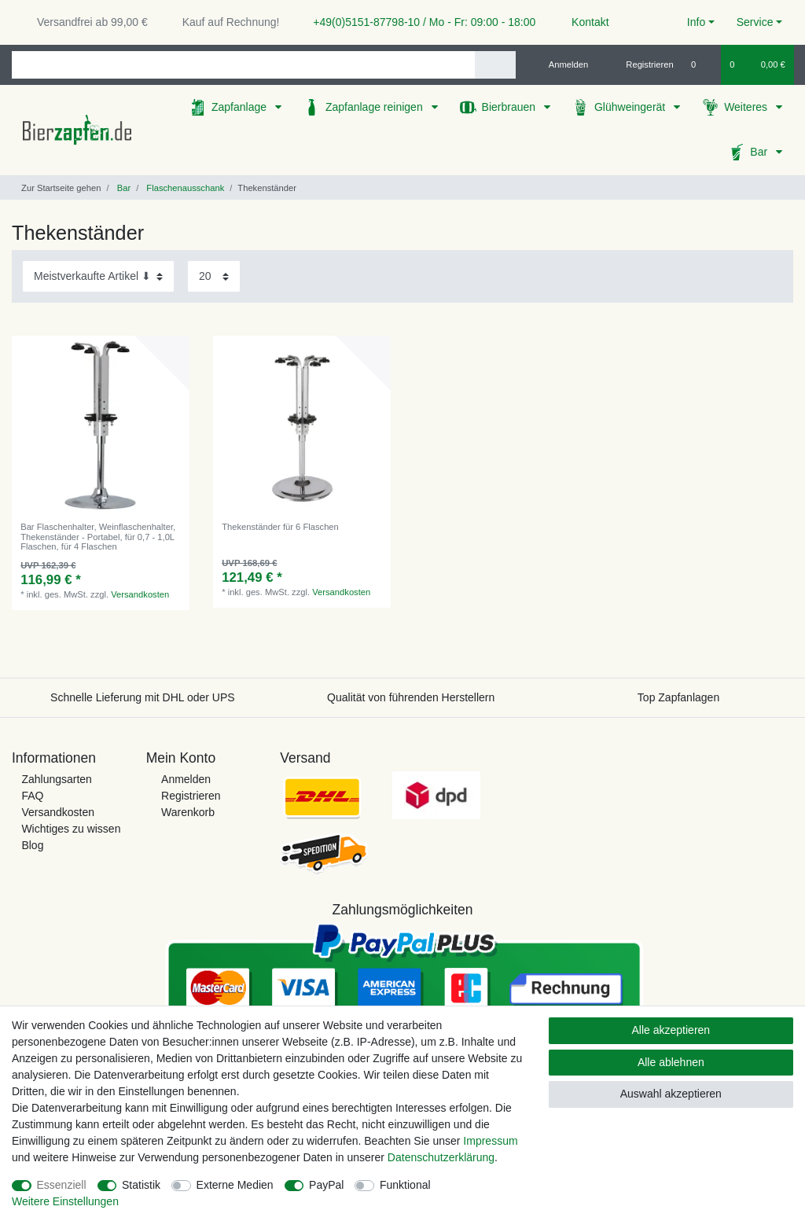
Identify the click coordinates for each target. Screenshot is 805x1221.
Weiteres (747, 107)
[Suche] (495, 65)
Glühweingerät (631, 107)
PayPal (326, 1185)
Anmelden (186, 779)
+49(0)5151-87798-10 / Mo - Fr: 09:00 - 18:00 (418, 22)
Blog (32, 845)
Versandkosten (140, 594)
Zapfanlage (240, 107)
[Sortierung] (98, 276)
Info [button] (696, 22)
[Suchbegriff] (243, 65)
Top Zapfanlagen (678, 697)
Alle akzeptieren (671, 1030)
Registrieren (190, 795)
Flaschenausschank (184, 188)
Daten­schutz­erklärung (441, 1157)
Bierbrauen (510, 107)
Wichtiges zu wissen (70, 828)
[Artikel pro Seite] (214, 276)
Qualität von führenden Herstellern (410, 697)
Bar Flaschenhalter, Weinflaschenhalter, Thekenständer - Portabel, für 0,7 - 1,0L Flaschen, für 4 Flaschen (97, 536)
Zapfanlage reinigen (375, 107)
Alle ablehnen (671, 1062)
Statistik (141, 1185)
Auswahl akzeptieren (671, 1093)
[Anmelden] (562, 64)
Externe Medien (235, 1185)
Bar (760, 151)
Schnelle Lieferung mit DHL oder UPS (142, 697)
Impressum (490, 1141)
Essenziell (61, 1185)
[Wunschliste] (701, 64)
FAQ (32, 795)
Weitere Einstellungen (65, 1201)
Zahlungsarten (56, 779)
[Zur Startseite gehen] (56, 188)
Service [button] (755, 22)
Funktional (405, 1185)
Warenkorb (188, 812)
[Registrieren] (641, 64)
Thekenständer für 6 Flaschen (280, 526)
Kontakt (582, 22)
